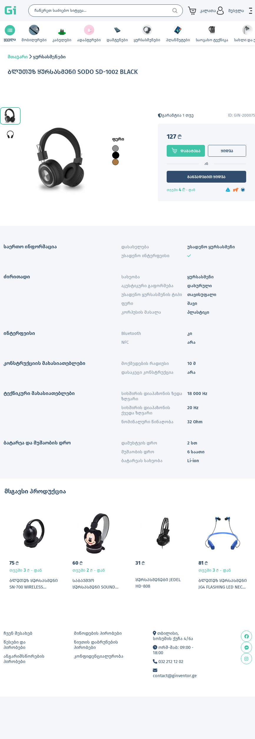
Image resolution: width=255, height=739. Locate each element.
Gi (10, 11)
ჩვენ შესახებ (18, 633)
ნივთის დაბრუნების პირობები (96, 644)
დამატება (186, 150)
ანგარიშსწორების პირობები (24, 659)
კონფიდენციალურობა (98, 656)
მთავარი (18, 56)
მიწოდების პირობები (98, 633)
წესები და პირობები (15, 644)
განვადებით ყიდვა (206, 177)
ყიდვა (227, 151)
